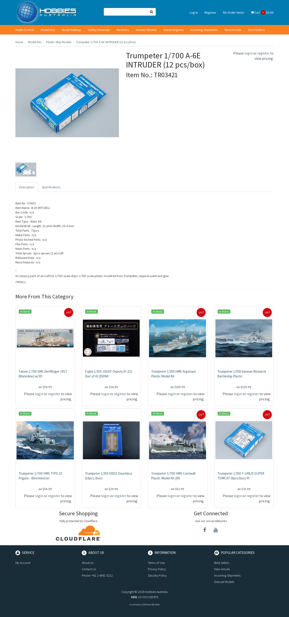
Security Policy (157, 575)
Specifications (51, 187)
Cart (262, 12)
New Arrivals (233, 30)
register (263, 53)
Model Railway (71, 30)
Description (26, 187)
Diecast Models (146, 30)
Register (210, 12)
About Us (88, 563)
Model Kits (48, 30)
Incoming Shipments (204, 30)
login (248, 53)
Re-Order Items (233, 12)
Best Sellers (256, 30)
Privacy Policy (157, 569)
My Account (22, 563)
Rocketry (123, 30)
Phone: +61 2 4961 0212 (97, 575)
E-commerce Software (140, 604)
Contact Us (89, 569)
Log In (194, 12)
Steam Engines (174, 30)
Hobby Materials (99, 30)
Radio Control (25, 30)
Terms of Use (156, 563)
